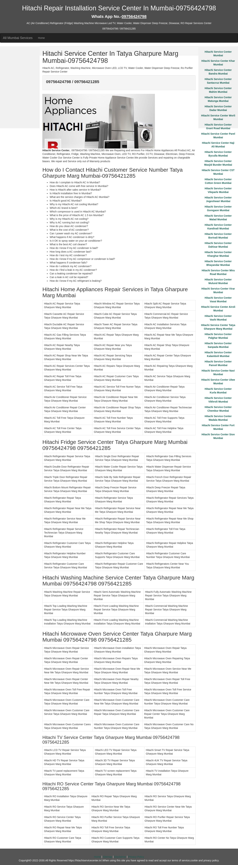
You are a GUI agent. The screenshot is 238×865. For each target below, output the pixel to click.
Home (41, 37)
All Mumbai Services (18, 38)
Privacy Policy (136, 856)
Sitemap (107, 856)
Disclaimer (120, 856)
